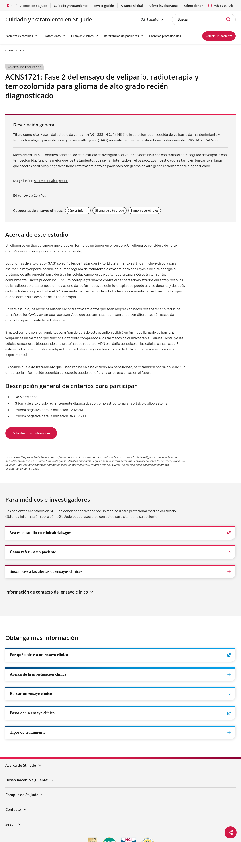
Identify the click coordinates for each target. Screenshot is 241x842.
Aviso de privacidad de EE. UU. (38, 800)
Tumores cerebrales (144, 210)
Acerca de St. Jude (65, 6)
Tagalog (82, 828)
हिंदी (174, 828)
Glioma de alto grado (51, 180)
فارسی (163, 828)
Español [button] (153, 19)
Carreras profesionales (165, 36)
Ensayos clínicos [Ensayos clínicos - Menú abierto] (82, 36)
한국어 (69, 828)
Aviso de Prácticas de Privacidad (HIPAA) (197, 800)
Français (123, 828)
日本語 (150, 828)
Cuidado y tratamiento (95, 6)
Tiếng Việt (54, 828)
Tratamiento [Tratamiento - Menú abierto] (52, 36)
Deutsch (136, 828)
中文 (40, 828)
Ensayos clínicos (17, 50)
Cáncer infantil (78, 210)
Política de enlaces (158, 800)
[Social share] (231, 832)
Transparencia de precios (138, 808)
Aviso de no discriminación (103, 808)
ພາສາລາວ (211, 828)
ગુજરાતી (184, 828)
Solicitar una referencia (31, 433)
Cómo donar (196, 6)
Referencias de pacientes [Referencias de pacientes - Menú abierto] (121, 36)
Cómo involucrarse (171, 6)
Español (28, 828)
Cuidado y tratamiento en (48, 19)
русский (96, 828)
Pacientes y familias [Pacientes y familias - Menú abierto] (19, 36)
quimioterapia (73, 280)
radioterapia (98, 269)
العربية (109, 828)
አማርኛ (197, 828)
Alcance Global (145, 6)
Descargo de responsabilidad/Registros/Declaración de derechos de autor (101, 800)
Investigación (122, 6)
